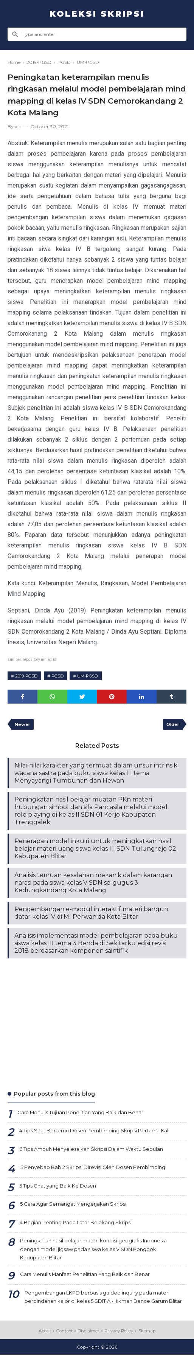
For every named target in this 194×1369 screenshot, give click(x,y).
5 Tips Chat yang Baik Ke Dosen (61, 1187)
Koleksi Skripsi (97, 14)
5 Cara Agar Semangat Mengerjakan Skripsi (76, 1205)
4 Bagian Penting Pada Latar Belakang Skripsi (80, 1224)
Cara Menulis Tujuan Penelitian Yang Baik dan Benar (85, 1114)
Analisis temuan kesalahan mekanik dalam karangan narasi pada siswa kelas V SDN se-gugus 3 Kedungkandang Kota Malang (93, 884)
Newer (23, 725)
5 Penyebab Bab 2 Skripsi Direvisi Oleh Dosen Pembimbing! (99, 1169)
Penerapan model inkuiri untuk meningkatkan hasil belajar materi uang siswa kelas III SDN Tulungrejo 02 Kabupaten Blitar (95, 850)
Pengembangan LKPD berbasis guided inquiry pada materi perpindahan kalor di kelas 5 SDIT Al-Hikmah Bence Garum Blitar (103, 1305)
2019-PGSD (28, 676)
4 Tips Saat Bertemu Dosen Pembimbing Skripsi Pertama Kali (101, 1132)
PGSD (62, 676)
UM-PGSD (95, 676)
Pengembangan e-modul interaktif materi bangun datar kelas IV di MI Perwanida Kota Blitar (91, 914)
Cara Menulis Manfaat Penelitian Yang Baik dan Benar (90, 1278)
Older (172, 725)
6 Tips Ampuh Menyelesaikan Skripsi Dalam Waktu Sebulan (97, 1150)
